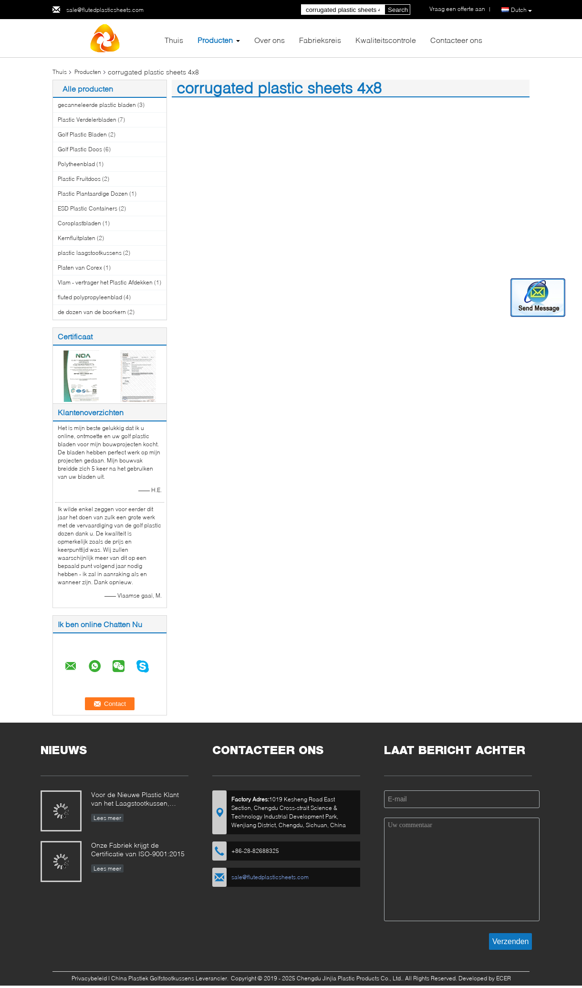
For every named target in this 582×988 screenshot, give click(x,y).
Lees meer (107, 817)
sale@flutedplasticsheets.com (105, 9)
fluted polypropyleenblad (90, 297)
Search (398, 9)
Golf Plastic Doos (80, 149)
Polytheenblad (76, 164)
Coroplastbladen (79, 223)
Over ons (269, 39)
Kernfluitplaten (76, 238)
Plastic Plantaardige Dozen (93, 193)
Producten (215, 39)
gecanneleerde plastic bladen (97, 104)
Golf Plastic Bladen (82, 134)
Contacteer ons (456, 39)
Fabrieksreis (320, 39)
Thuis (174, 39)
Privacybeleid (89, 978)
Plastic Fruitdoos (79, 178)
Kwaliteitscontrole (385, 39)
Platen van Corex (80, 267)
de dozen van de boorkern (92, 311)
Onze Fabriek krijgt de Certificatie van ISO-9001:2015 (138, 849)
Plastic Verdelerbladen (87, 119)
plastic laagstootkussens (90, 252)
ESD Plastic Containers (87, 208)
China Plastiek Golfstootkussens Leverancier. (170, 978)
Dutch (521, 10)
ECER (503, 978)
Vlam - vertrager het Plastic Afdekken (105, 282)
